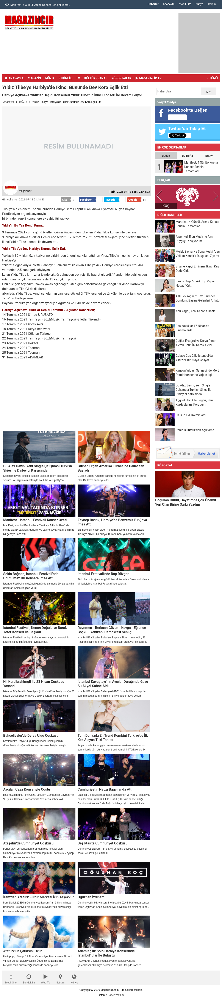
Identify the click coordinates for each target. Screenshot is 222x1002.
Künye (199, 4)
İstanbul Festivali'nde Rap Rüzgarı (104, 574)
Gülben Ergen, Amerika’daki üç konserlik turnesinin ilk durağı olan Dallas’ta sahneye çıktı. (112, 478)
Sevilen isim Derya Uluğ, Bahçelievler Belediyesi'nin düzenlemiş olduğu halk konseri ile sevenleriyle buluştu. (35, 743)
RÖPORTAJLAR (121, 78)
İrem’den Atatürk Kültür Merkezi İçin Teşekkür (38, 897)
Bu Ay (209, 155)
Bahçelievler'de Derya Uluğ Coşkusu (30, 735)
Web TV (45, 978)
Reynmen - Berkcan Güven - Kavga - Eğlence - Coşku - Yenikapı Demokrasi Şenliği (113, 630)
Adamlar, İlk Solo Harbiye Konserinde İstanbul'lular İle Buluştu (106, 953)
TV (78, 78)
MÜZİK (49, 78)
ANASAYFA (13, 78)
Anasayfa (169, 4)
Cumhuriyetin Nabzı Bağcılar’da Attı (105, 789)
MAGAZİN (34, 78)
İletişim (212, 4)
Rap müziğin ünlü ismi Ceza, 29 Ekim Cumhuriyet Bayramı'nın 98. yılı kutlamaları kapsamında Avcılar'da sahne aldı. (38, 797)
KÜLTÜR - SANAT (95, 78)
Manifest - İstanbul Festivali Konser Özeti (35, 520)
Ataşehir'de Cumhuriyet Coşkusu (28, 843)
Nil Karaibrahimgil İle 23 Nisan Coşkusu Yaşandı (33, 684)
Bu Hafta (187, 155)
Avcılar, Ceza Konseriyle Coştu (26, 789)
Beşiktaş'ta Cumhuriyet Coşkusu (103, 843)
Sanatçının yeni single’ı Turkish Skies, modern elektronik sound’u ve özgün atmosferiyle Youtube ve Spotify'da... (35, 478)
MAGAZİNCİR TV (148, 78)
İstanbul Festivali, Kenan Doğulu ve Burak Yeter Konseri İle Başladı (35, 630)
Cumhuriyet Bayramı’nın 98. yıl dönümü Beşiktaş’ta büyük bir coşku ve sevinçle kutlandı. (112, 851)
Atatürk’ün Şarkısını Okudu (23, 951)
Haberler (153, 4)
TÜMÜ (212, 78)
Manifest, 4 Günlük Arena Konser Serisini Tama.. (37, 4)
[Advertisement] (120, 43)
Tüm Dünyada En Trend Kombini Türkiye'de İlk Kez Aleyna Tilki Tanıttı (113, 737)
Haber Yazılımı (116, 995)
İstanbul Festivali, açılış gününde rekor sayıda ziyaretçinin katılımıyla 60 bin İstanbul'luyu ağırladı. (36, 639)
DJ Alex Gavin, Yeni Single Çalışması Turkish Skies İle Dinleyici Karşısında (37, 468)
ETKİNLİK (65, 78)
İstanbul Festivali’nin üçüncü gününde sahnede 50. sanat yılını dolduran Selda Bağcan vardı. (39, 585)
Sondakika (29, 978)
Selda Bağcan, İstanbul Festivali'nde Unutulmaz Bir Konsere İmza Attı (30, 576)
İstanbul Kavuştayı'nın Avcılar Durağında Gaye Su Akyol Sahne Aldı (113, 684)
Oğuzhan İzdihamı (91, 897)
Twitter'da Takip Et (187, 128)
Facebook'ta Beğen (188, 110)
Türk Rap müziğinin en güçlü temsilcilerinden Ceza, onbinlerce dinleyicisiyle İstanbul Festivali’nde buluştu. (113, 581)
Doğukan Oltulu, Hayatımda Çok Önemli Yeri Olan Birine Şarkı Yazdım (185, 502)
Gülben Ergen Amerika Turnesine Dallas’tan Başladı (111, 468)
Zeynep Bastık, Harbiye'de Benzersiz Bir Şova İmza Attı (112, 522)
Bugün (166, 155)
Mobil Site (185, 4)
